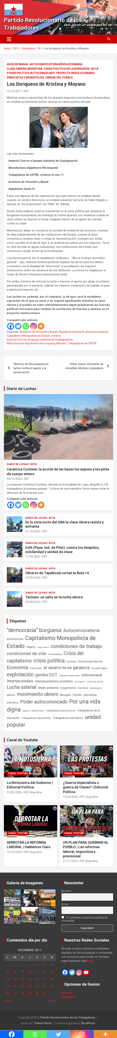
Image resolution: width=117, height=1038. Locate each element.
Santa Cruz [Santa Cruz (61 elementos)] (37, 710)
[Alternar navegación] (9, 39)
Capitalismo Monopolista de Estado (28, 335)
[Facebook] (10, 326)
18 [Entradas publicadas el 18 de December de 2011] (52, 979)
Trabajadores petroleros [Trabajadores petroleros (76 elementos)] (68, 718)
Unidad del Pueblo (59, 77)
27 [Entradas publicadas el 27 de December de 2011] (15, 993)
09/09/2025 (32, 577)
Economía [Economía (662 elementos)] (17, 667)
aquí (90, 961)
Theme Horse (43, 1023)
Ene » (52, 1000)
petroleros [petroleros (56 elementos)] (12, 702)
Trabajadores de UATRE (82, 343)
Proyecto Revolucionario (75, 73)
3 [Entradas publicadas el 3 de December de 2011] (44, 964)
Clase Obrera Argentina (24, 68)
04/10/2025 (14, 478)
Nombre (66, 891)
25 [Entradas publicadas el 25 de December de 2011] (52, 986)
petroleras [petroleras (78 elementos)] (90, 695)
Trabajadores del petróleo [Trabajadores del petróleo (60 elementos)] (36, 718)
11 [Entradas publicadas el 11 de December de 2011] (52, 972)
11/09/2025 (32, 556)
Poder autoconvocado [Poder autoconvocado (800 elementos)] (44, 702)
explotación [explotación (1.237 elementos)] (20, 674)
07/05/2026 (14, 792)
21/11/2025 (70, 861)
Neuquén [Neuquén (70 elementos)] (65, 694)
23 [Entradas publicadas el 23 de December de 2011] (37, 986)
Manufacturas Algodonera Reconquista (31, 343)
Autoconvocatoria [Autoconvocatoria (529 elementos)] (81, 630)
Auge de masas (17, 64)
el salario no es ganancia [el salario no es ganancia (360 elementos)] (67, 667)
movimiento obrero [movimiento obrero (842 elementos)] (37, 694)
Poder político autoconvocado (31, 73)
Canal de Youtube (22, 740)
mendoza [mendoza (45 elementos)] (83, 688)
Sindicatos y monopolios (25, 77)
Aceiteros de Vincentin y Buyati (39, 331)
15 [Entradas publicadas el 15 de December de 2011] (29, 979)
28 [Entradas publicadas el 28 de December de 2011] (22, 993)
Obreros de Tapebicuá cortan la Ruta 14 (57, 573)
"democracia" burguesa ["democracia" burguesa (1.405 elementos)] (34, 630)
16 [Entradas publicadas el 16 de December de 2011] (37, 979)
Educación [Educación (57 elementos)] (36, 668)
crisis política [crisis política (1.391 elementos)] (49, 660)
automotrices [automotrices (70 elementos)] (15, 639)
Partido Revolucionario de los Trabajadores (67, 1017)
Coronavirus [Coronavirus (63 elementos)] (55, 654)
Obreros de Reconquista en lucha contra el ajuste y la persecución (31, 368)
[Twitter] (18, 326)
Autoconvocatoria (97, 331)
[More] (41, 326)
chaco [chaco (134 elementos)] (30, 647)
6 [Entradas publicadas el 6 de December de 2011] (15, 972)
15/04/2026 (70, 796)
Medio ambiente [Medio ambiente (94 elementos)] (48, 688)
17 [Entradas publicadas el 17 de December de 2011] (44, 979)
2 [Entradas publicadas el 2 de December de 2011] (37, 964)
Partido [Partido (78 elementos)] (77, 695)
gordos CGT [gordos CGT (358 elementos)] (46, 674)
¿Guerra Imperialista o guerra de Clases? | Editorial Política (85, 787)
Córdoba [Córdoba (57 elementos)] (72, 661)
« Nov (7, 1000)
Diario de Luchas (21, 388)
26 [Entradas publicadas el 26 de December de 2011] (7, 993)
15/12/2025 (14, 852)
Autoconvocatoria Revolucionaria (56, 64)
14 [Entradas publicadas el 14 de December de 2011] (22, 979)
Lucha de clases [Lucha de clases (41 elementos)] (94, 681)
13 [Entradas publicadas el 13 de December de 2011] (15, 979)
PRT (26, 91)
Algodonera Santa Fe (72, 331)
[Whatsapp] (25, 326)
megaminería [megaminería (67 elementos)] (68, 687)
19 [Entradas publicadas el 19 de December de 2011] (7, 986)
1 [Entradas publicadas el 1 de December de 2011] (30, 964)
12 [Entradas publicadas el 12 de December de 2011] (7, 979)
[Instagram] (33, 326)
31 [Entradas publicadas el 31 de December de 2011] (44, 993)
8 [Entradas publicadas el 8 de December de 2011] (30, 972)
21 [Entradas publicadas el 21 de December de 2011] (22, 986)
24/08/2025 (32, 601)
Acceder (67, 992)
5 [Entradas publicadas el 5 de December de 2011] (7, 972)
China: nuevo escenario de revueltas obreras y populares (84, 366)
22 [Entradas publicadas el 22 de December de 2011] (29, 986)
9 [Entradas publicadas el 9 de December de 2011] (37, 972)
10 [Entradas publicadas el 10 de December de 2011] (44, 972)
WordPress (88, 1023)
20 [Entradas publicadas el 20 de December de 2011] (15, 986)
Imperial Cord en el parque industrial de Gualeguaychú (40, 339)
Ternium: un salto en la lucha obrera (54, 597)
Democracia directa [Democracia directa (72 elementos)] (90, 661)
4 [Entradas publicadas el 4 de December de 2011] (52, 964)
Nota (94, 68)
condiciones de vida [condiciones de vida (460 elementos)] (26, 653)
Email (65, 904)
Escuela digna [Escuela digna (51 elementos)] (99, 668)
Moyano (61, 343)
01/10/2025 (32, 531)
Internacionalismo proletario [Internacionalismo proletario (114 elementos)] (54, 681)
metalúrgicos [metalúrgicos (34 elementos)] (96, 688)
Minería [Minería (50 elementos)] (11, 694)
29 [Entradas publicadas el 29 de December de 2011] (29, 993)
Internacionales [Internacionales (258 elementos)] (20, 681)
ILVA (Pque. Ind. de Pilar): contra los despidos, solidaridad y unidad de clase (62, 549)
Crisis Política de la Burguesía (67, 68)
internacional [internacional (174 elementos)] (92, 675)
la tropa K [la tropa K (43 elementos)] (80, 681)
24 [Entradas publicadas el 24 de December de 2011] (44, 986)
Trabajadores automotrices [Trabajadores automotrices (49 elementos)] (61, 710)
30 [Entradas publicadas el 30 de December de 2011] (37, 993)
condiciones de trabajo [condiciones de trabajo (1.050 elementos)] (76, 646)
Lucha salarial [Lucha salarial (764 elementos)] (21, 687)
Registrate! (68, 997)
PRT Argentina (33, 792)
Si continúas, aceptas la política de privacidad (85, 919)
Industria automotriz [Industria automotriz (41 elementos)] (69, 675)
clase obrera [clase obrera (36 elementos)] (43, 647)
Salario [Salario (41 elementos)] (26, 710)
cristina (55, 335)
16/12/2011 (14, 91)
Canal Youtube (18, 773)
